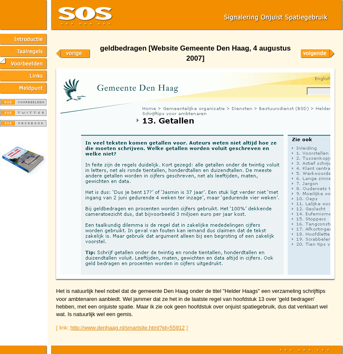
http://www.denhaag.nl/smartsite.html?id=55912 (127, 327)
